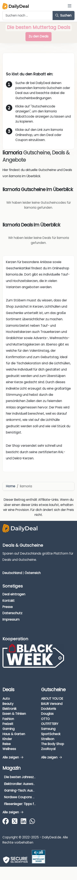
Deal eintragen (13, 594)
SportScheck (50, 734)
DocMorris (48, 709)
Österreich (33, 573)
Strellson (47, 739)
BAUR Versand (51, 704)
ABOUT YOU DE (52, 698)
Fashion (8, 719)
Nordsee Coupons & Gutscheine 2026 (33, 797)
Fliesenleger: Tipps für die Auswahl (30, 804)
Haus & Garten (13, 734)
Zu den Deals (38, 36)
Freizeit (7, 724)
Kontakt (8, 600)
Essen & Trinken (14, 713)
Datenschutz (12, 613)
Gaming (8, 729)
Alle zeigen (12, 757)
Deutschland (12, 573)
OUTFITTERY (49, 724)
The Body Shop (52, 744)
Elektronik (9, 709)
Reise (6, 744)
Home (10, 486)
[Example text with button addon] (27, 15)
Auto (6, 698)
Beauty (8, 704)
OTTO (45, 719)
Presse (7, 607)
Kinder (7, 739)
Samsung (48, 729)
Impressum (11, 619)
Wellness (9, 749)
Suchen (63, 15)
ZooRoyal (48, 749)
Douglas (47, 713)
